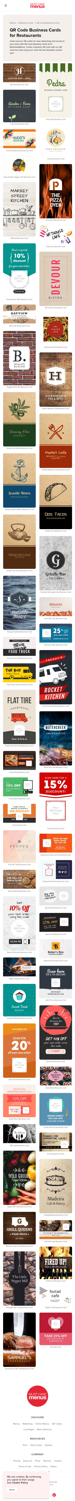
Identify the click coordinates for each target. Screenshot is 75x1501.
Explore (48, 1445)
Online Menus (42, 1424)
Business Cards (26, 23)
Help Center (36, 1445)
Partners (47, 1461)
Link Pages (29, 1429)
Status (53, 1466)
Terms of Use (25, 1466)
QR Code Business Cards (48, 23)
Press (37, 1461)
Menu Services (44, 1429)
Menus (13, 23)
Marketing (27, 1424)
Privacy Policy (41, 1466)
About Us (27, 1461)
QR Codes (57, 1424)
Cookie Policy (20, 1482)
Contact (58, 1461)
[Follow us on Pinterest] (54, 1495)
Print (25, 1445)
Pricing (16, 1461)
